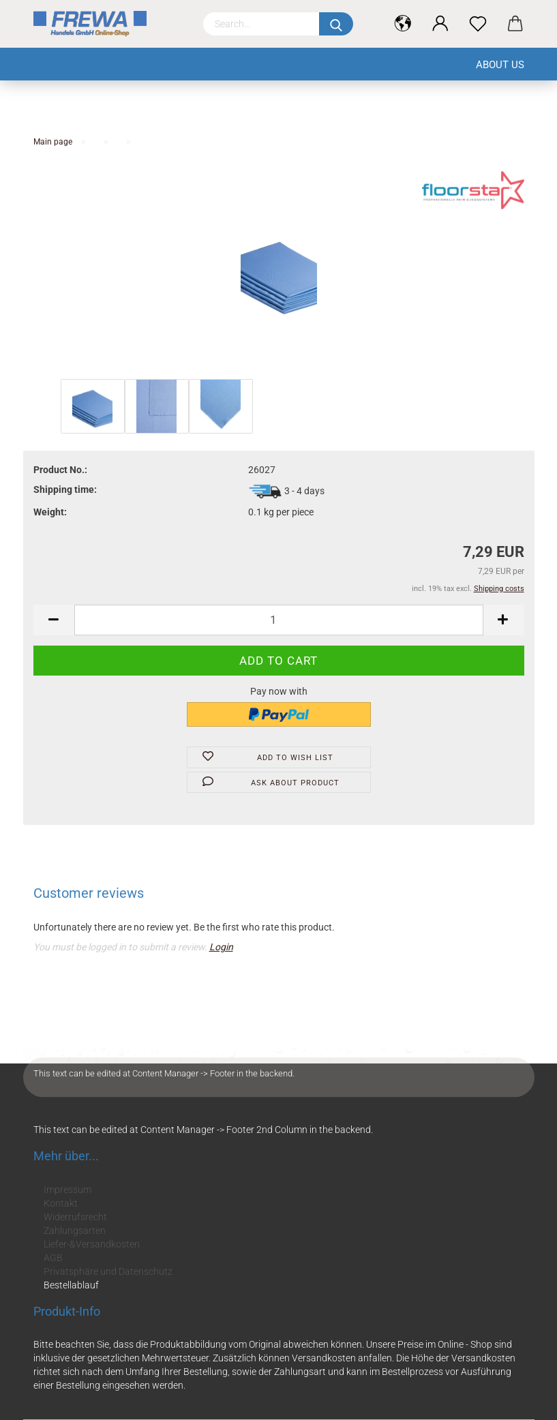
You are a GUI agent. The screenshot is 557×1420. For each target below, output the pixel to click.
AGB (53, 1257)
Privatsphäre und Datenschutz (108, 1271)
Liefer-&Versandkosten (92, 1244)
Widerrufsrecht (75, 1216)
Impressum (67, 1189)
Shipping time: (65, 489)
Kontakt (61, 1203)
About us (500, 65)
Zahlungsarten (75, 1230)
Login (221, 946)
